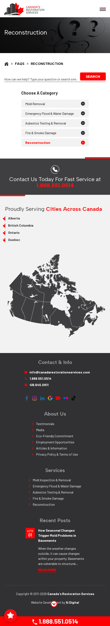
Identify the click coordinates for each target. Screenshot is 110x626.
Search (93, 77)
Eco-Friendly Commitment (54, 436)
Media (40, 430)
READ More (47, 570)
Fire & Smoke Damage (40, 133)
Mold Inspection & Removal (52, 480)
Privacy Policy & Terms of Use (57, 454)
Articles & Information (51, 448)
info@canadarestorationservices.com (55, 372)
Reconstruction (37, 142)
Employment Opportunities (55, 442)
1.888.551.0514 (55, 621)
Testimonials (45, 424)
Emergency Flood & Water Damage (49, 113)
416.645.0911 (36, 385)
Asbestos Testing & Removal (45, 123)
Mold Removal (35, 104)
